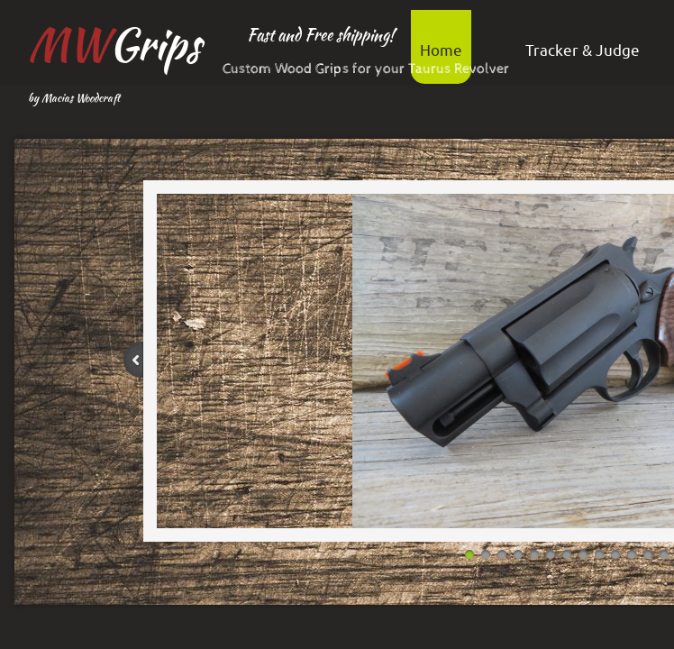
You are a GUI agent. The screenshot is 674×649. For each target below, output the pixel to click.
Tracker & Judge (582, 49)
